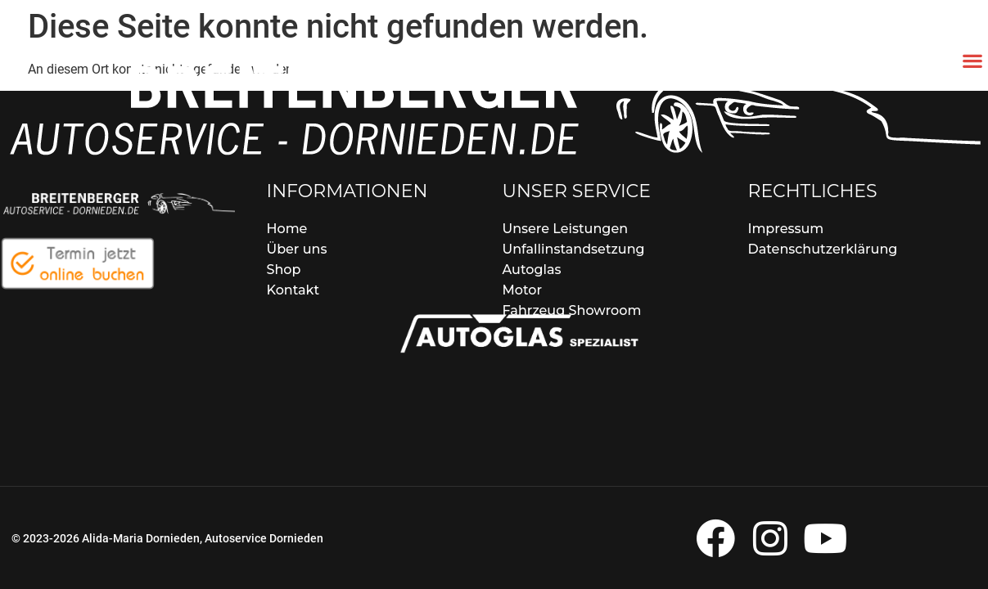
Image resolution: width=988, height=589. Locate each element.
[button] (972, 60)
